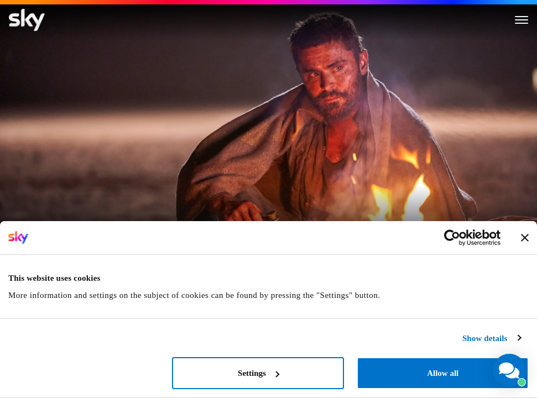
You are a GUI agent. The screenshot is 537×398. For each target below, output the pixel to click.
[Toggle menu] (521, 20)
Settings (258, 373)
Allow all (442, 373)
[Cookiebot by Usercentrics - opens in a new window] (452, 237)
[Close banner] (525, 238)
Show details (485, 338)
